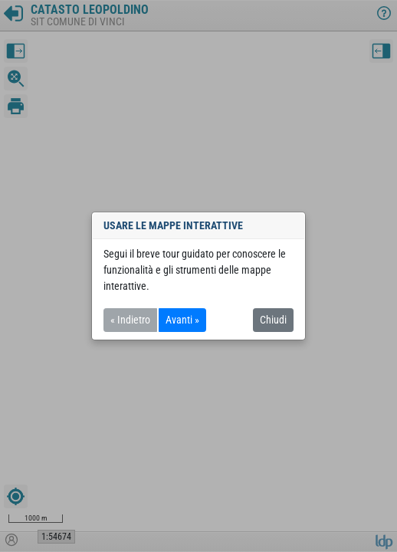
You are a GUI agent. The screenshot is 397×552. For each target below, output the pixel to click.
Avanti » (182, 320)
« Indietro (130, 320)
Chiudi (273, 320)
